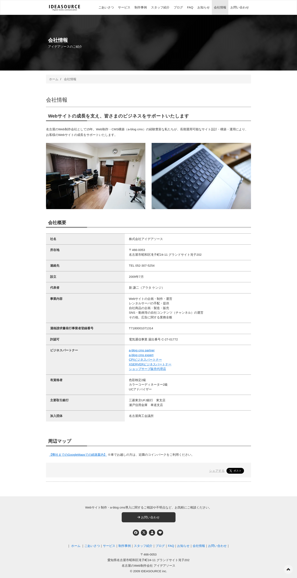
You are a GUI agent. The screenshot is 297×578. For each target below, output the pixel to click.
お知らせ (203, 7)
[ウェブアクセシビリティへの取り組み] (160, 533)
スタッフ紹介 (160, 7)
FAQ (190, 7)
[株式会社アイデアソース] (64, 8)
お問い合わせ (239, 7)
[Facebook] (136, 533)
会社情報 (220, 7)
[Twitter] (144, 533)
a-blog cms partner (142, 350)
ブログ (178, 7)
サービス (124, 7)
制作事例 (140, 7)
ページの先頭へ (288, 569)
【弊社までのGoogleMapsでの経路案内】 (78, 454)
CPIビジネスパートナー (145, 359)
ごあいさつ (106, 7)
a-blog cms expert (141, 355)
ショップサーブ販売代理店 (147, 369)
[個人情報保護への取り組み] (152, 533)
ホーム (53, 79)
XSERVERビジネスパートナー (150, 364)
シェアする (217, 470)
